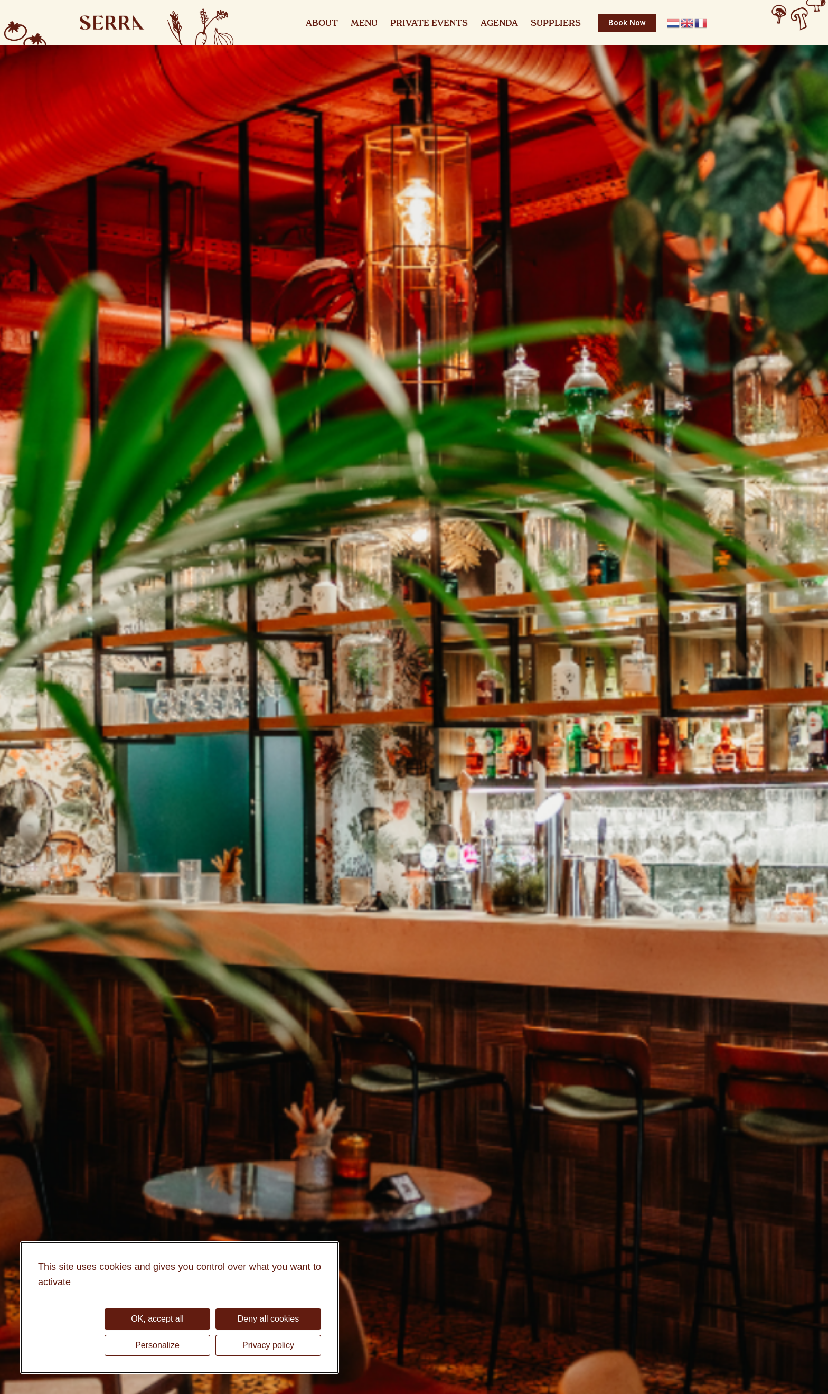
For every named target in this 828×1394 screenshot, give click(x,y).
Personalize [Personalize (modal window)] (157, 1345)
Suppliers (556, 22)
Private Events (429, 22)
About (322, 22)
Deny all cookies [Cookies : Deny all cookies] (268, 1318)
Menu (364, 22)
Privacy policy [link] (268, 1345)
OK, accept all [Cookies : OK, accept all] (157, 1318)
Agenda (499, 22)
